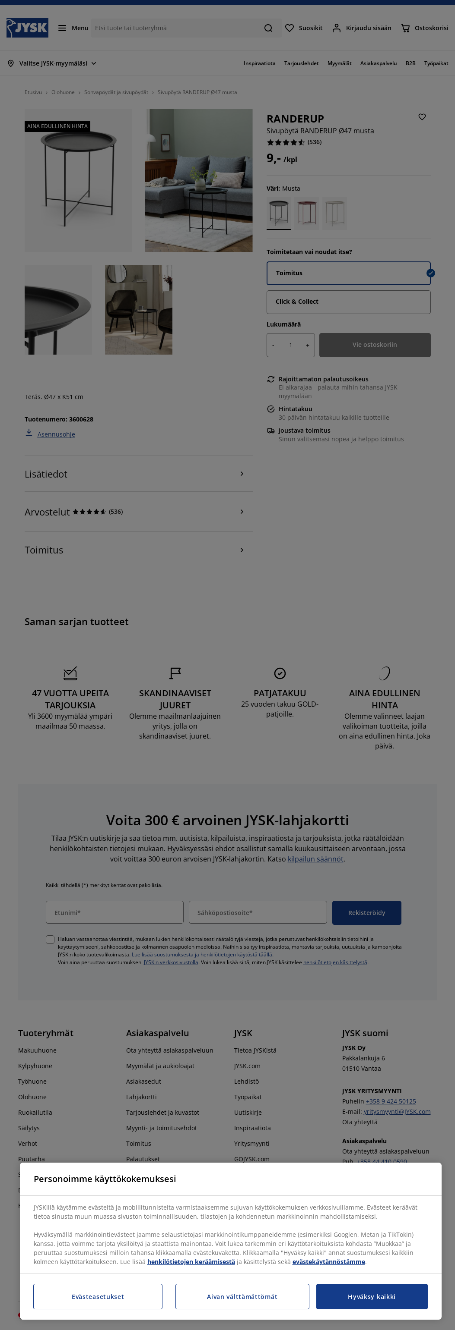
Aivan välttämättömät (242, 1296)
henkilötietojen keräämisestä (191, 1262)
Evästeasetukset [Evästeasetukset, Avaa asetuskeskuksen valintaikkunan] (98, 1296)
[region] (231, 1241)
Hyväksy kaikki (372, 1296)
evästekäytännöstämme (329, 1262)
